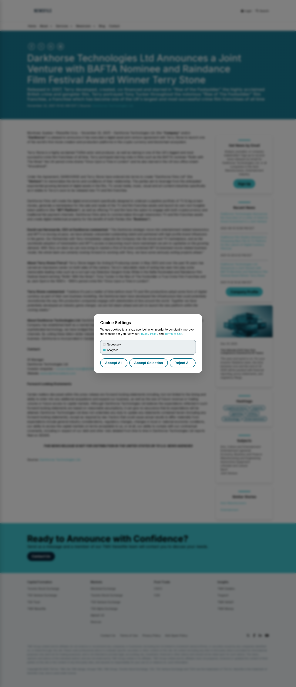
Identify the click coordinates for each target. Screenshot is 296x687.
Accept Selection (148, 363)
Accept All (113, 363)
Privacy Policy (148, 334)
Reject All (182, 363)
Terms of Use (173, 334)
